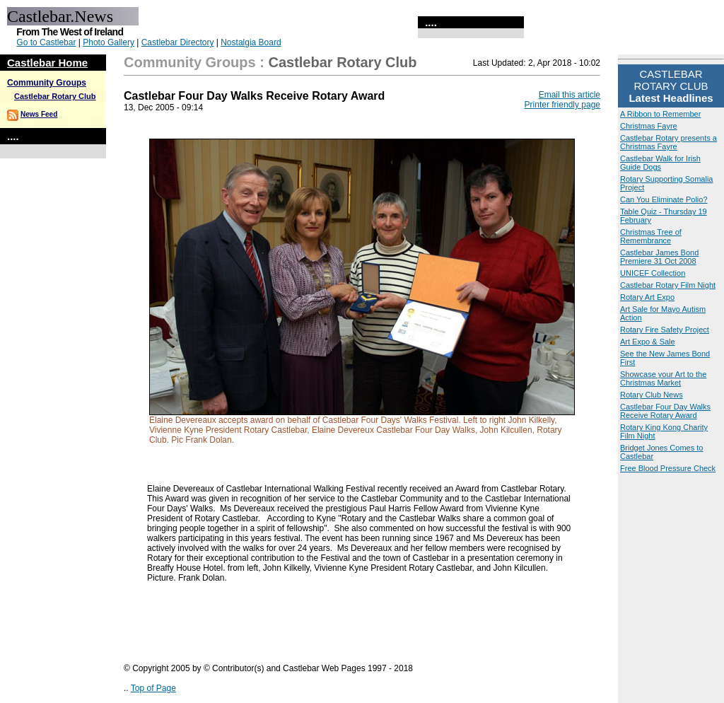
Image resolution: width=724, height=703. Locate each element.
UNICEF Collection (652, 273)
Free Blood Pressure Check (668, 468)
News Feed (39, 114)
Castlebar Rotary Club (55, 96)
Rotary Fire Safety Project (664, 329)
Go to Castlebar (46, 42)
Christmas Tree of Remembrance (651, 236)
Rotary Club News (651, 394)
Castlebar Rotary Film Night (668, 285)
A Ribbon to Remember (660, 114)
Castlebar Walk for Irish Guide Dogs (660, 162)
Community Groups (46, 83)
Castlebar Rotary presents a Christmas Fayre (668, 142)
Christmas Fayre (648, 126)
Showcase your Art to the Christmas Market (663, 378)
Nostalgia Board (251, 42)
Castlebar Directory (177, 42)
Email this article (569, 95)
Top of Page (153, 688)
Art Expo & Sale (647, 341)
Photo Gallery (108, 42)
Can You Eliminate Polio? (664, 199)
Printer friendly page (562, 105)
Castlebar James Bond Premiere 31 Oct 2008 (659, 256)
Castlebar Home (47, 63)
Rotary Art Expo (647, 297)
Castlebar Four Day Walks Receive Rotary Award (665, 410)
